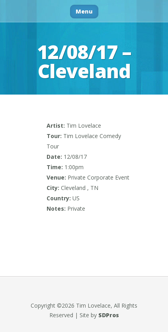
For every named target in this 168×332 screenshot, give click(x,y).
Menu (84, 11)
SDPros (108, 315)
